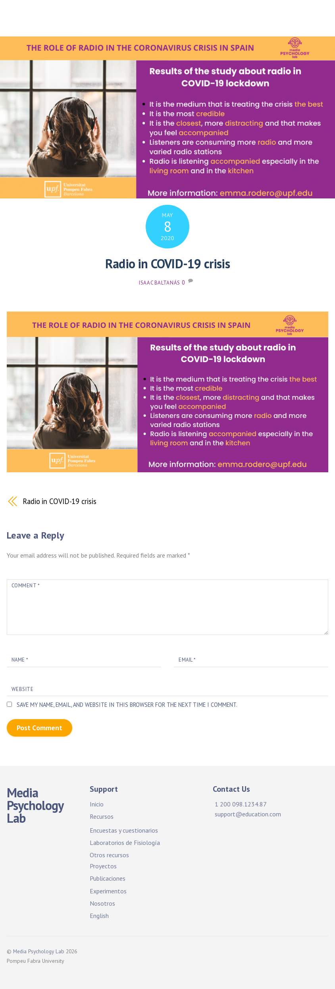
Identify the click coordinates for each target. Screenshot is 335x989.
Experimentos (108, 891)
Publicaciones (107, 878)
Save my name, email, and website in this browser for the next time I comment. (127, 704)
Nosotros (102, 903)
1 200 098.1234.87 (241, 804)
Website (23, 689)
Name (20, 659)
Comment (26, 585)
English (99, 916)
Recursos (102, 816)
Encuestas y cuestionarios (124, 830)
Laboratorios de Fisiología (125, 843)
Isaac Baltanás (159, 282)
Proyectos (103, 866)
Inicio (97, 804)
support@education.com (248, 814)
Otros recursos (109, 855)
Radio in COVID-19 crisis (167, 263)
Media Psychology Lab (38, 951)
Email (187, 659)
